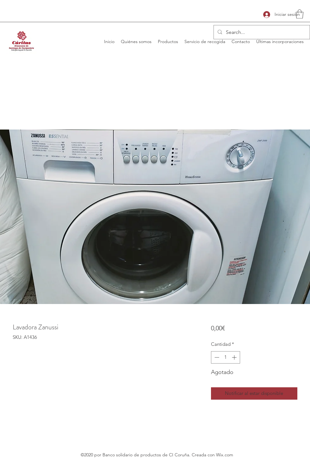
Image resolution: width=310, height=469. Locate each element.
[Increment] (235, 357)
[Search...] (261, 32)
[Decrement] (216, 357)
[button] (299, 14)
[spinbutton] (225, 357)
